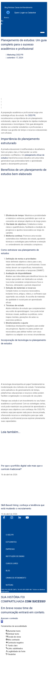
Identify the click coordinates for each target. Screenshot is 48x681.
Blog (8, 570)
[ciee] (24, 523)
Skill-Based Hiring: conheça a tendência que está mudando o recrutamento (22, 506)
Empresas (10, 549)
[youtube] (27, 516)
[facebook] (4, 516)
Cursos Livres (12, 563)
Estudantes (11, 542)
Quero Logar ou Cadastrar (25, 8)
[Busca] (2, 12)
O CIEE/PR (10, 535)
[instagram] (12, 516)
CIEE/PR (31, 115)
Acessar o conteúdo (9, 618)
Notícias (9, 585)
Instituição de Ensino (15, 556)
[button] (24, 98)
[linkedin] (20, 516)
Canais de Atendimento (16, 578)
